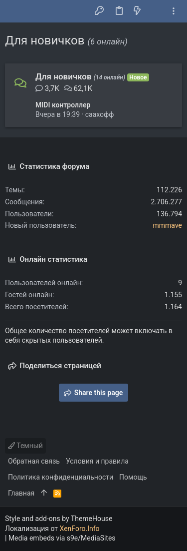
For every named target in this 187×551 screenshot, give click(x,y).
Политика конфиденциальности (60, 477)
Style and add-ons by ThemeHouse (58, 519)
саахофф (99, 114)
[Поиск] (155, 11)
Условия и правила (97, 461)
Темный (25, 446)
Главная (21, 493)
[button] (15, 11)
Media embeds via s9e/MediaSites (62, 538)
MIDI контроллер (62, 105)
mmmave (167, 225)
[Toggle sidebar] (173, 11)
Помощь (133, 477)
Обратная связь (34, 461)
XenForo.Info (80, 529)
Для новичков (63, 76)
